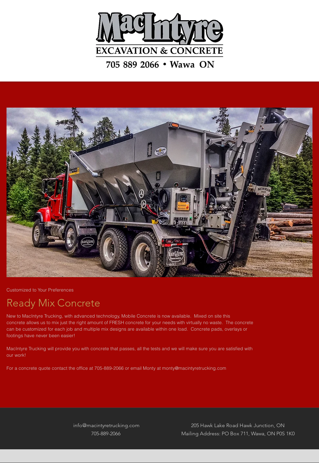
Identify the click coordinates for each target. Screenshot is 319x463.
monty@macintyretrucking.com (194, 368)
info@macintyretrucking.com (106, 425)
